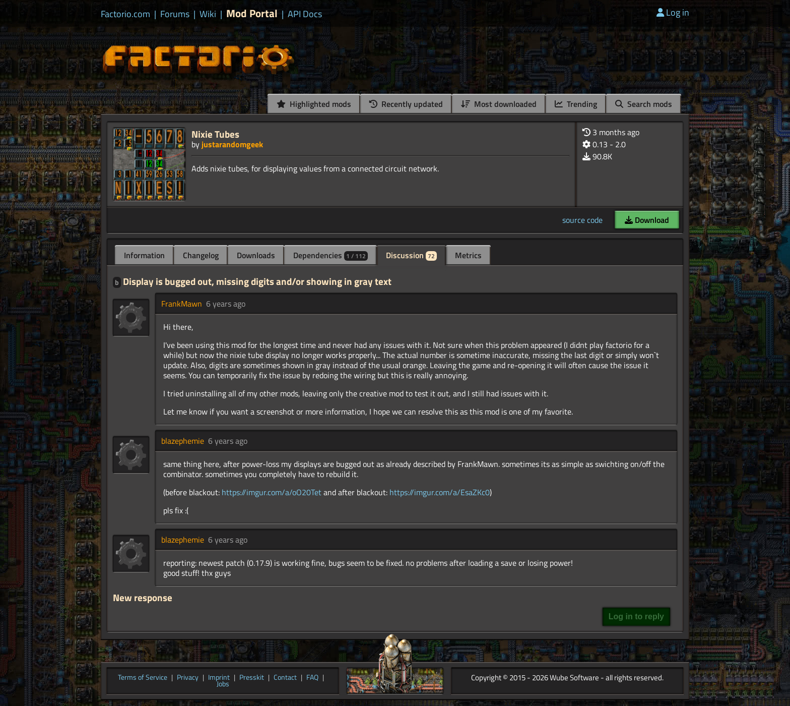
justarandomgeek (232, 144)
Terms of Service (142, 677)
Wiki (208, 14)
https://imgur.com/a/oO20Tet (271, 492)
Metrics (468, 255)
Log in (672, 12)
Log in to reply (636, 616)
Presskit (251, 677)
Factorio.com (125, 14)
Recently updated (406, 104)
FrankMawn (181, 304)
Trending (576, 104)
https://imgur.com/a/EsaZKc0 (439, 492)
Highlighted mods (314, 104)
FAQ (312, 677)
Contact (285, 677)
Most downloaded (499, 104)
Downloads (256, 255)
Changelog (201, 255)
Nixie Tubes (215, 134)
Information (144, 255)
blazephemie (182, 441)
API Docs (305, 14)
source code (582, 220)
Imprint (219, 677)
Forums (174, 14)
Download (647, 220)
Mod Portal (252, 13)
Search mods (643, 104)
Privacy (188, 677)
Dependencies (330, 255)
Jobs (223, 684)
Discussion (411, 255)
